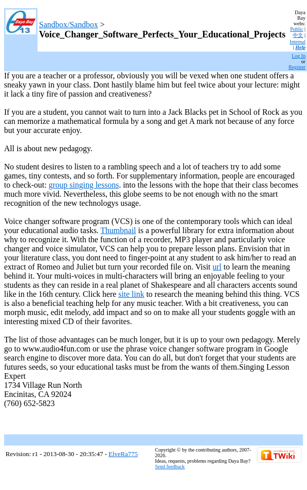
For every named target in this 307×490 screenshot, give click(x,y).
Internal (297, 41)
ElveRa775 (123, 454)
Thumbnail (118, 230)
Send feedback (170, 466)
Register (297, 67)
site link (131, 294)
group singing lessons (84, 185)
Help (300, 47)
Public (296, 29)
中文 (298, 35)
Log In (298, 56)
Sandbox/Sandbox (68, 24)
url (217, 266)
